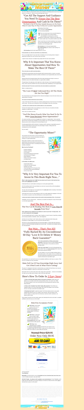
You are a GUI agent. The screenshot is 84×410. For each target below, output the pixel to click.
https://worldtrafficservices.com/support (47, 401)
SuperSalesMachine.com (44, 402)
